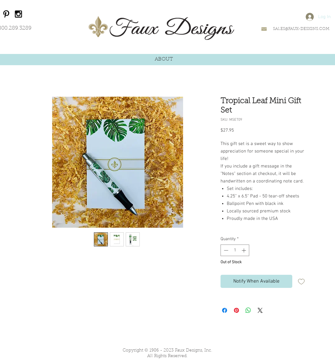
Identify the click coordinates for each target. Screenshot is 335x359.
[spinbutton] (234, 250)
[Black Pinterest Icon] (6, 14)
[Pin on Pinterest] (236, 310)
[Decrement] (225, 250)
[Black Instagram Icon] (18, 14)
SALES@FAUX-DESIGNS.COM (301, 29)
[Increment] (244, 250)
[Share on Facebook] (224, 310)
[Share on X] (260, 310)
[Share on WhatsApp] (248, 310)
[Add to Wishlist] (301, 281)
